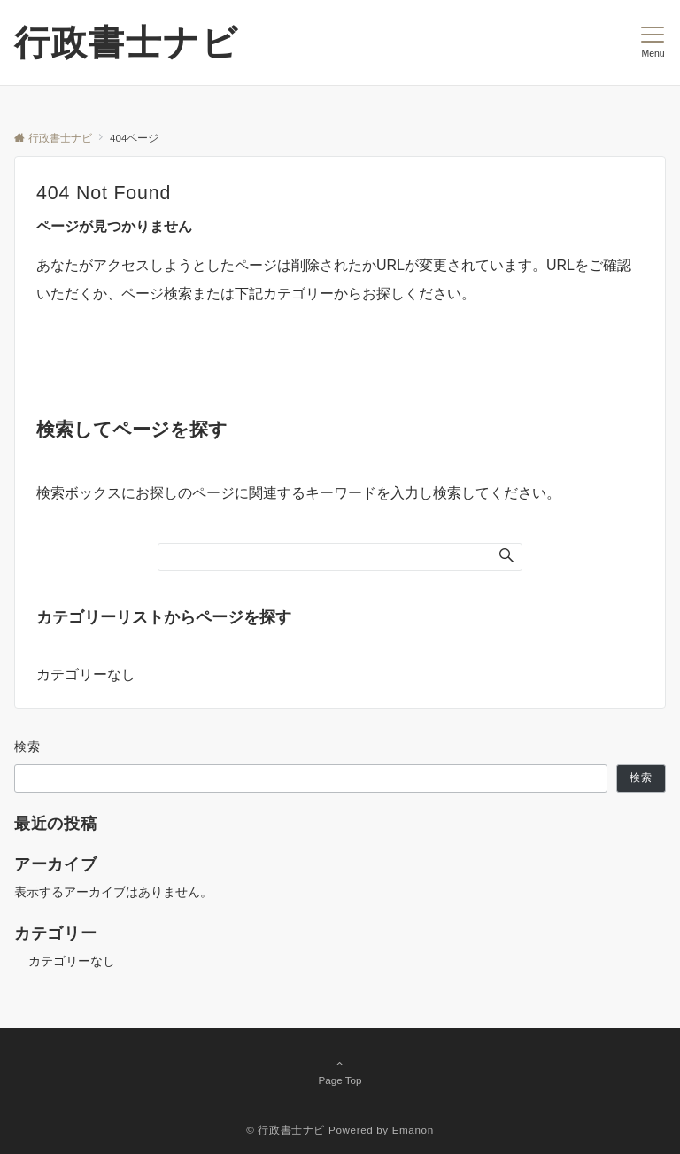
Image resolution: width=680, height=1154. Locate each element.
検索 (28, 747)
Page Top (340, 1072)
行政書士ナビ (126, 42)
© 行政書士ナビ (285, 1129)
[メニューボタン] (653, 42)
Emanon (413, 1129)
